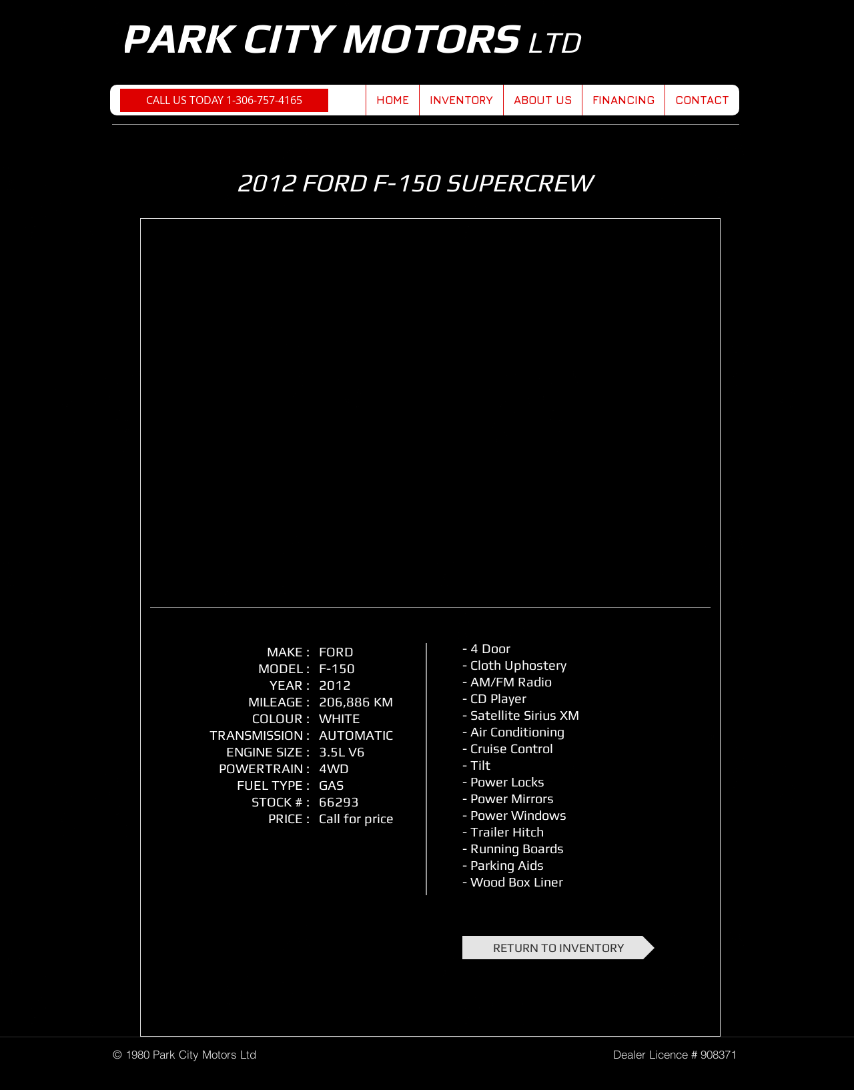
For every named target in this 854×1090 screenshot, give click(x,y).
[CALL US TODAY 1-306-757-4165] (224, 100)
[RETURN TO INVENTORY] (558, 947)
